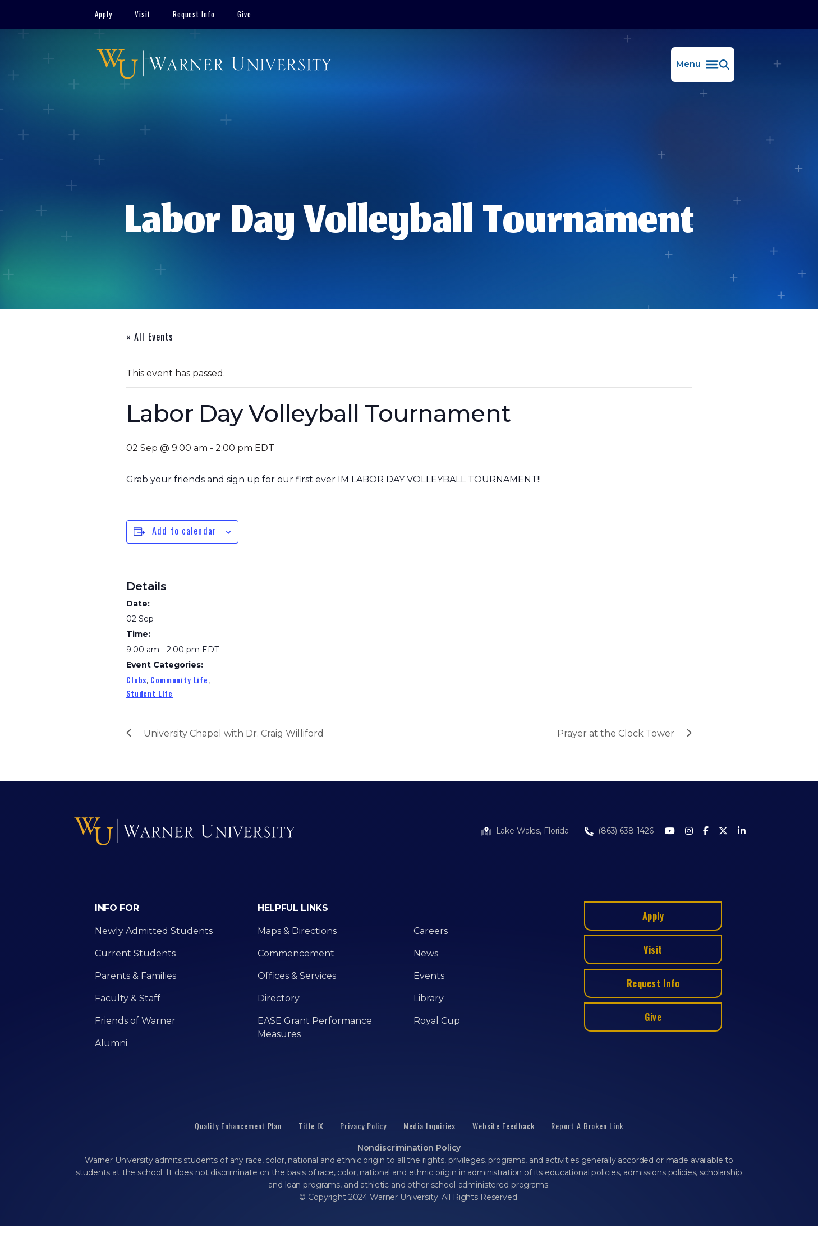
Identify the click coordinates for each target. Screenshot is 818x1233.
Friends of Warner (135, 1020)
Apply (103, 14)
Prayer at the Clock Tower (615, 733)
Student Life (149, 693)
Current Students (135, 953)
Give (244, 14)
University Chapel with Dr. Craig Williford (234, 733)
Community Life (179, 679)
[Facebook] (706, 832)
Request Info (194, 14)
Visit (142, 14)
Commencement (296, 953)
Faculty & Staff (127, 998)
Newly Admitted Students (154, 931)
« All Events (149, 336)
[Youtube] (670, 832)
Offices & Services (297, 975)
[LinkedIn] (742, 832)
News (425, 953)
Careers (430, 931)
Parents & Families (135, 975)
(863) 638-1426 (626, 831)
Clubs (136, 679)
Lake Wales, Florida (532, 831)
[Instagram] (689, 832)
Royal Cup (436, 1020)
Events (428, 975)
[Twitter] (723, 832)
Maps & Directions (297, 931)
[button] (702, 64)
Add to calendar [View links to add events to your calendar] (184, 530)
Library (428, 998)
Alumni (111, 1043)
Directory (279, 998)
